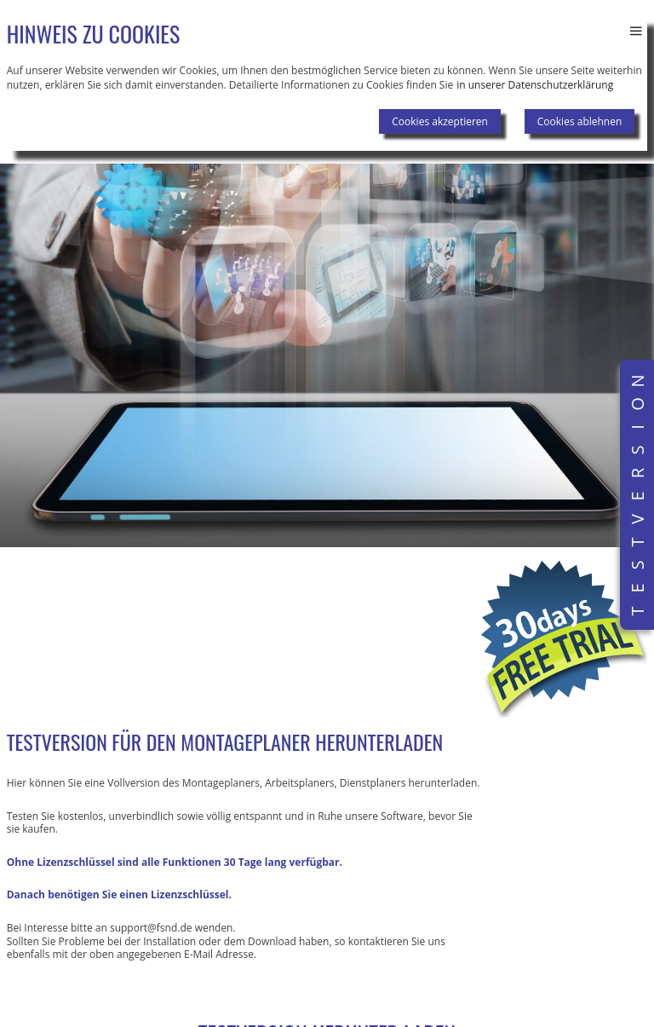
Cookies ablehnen (579, 121)
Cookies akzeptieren (440, 121)
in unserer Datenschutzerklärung (534, 85)
